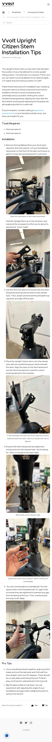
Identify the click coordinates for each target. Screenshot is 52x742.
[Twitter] (26, 723)
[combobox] (26, 23)
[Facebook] (21, 723)
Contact (26, 730)
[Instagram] (30, 723)
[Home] (3, 12)
